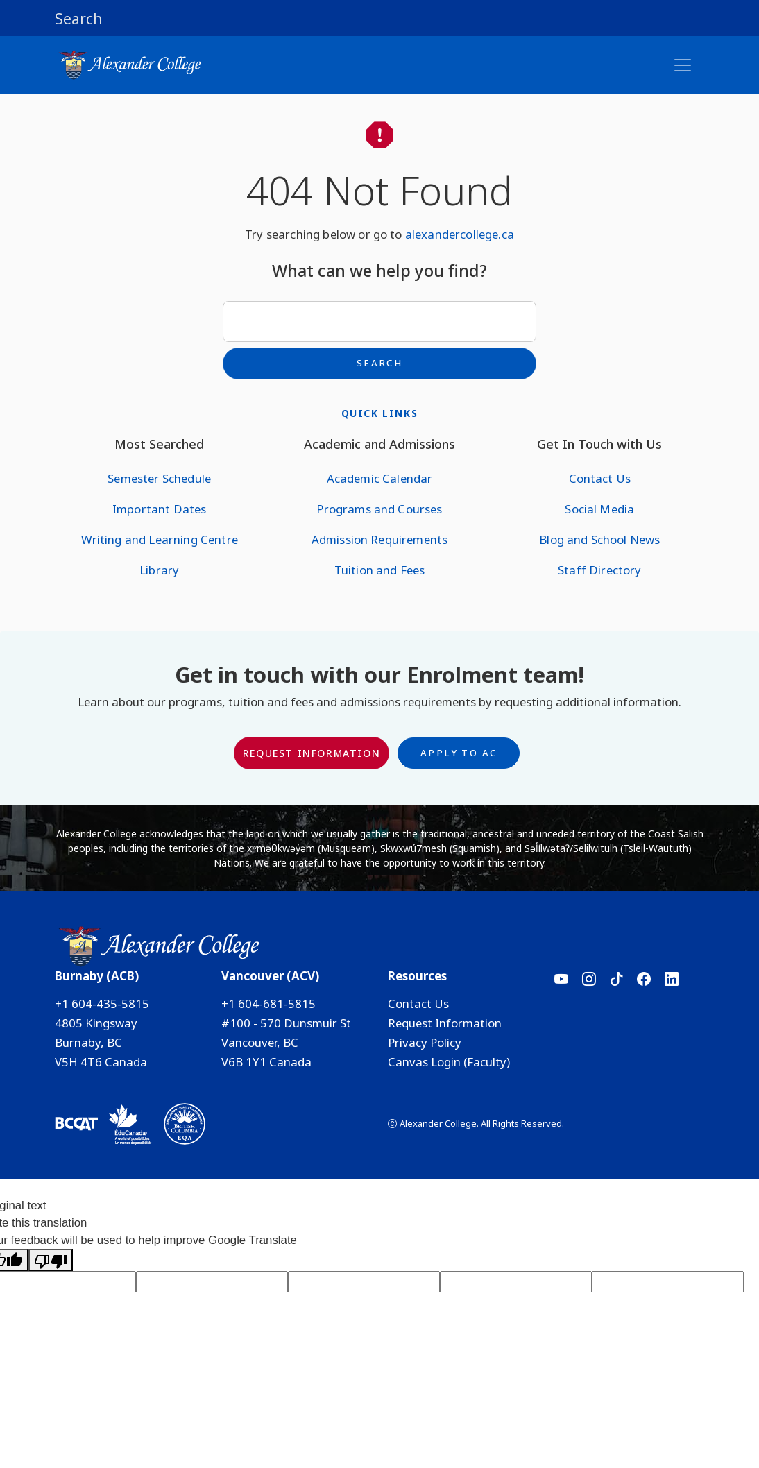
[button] (379, 18)
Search (379, 363)
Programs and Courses (379, 509)
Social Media (599, 509)
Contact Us (600, 478)
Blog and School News (599, 539)
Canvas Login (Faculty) (449, 1062)
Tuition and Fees (379, 570)
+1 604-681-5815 (268, 1004)
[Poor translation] (50, 1260)
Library (159, 570)
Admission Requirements (380, 539)
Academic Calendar (380, 478)
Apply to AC (458, 752)
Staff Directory (599, 570)
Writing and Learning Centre (159, 539)
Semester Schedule (159, 478)
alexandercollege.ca (459, 234)
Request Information (311, 753)
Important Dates (159, 509)
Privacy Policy (424, 1042)
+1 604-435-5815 (102, 1004)
